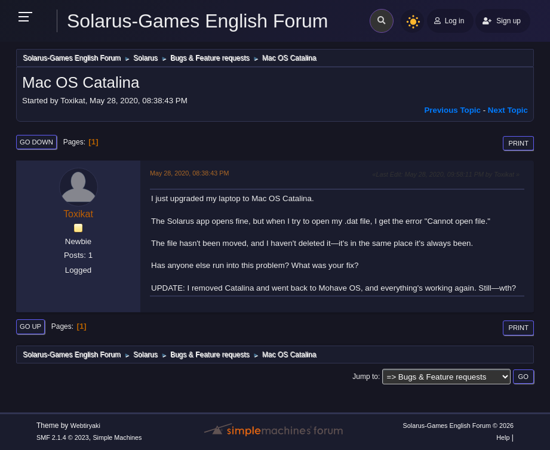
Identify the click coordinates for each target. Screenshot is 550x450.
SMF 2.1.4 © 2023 (62, 437)
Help (502, 437)
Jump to (365, 376)
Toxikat (78, 214)
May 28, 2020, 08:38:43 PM (189, 173)
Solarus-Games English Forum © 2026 (458, 425)
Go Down (36, 142)
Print (518, 143)
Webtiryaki (85, 425)
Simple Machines (117, 437)
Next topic (508, 110)
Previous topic (452, 110)
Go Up (30, 326)
